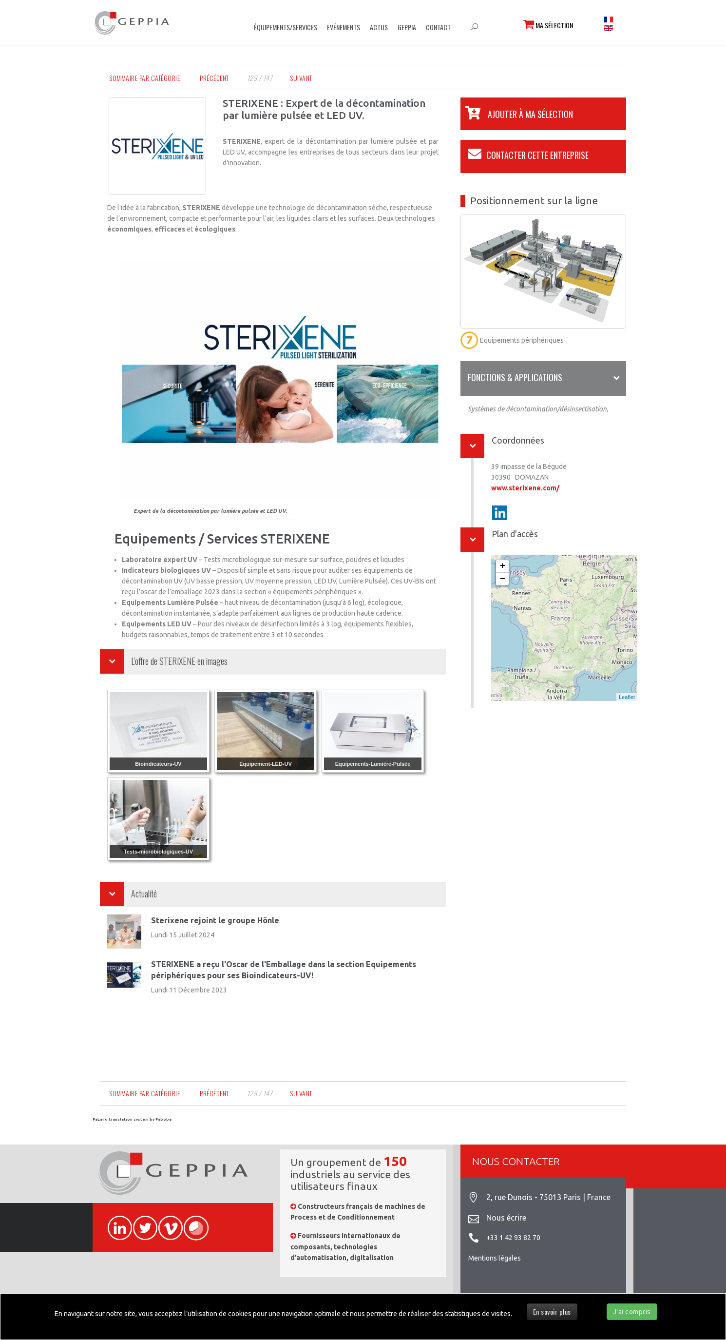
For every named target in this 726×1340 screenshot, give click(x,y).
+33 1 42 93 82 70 (513, 1238)
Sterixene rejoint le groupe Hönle (215, 920)
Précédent (214, 78)
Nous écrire (506, 1217)
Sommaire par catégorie (144, 78)
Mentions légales (494, 1258)
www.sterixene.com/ (525, 488)
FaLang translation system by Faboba (132, 1119)
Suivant (301, 78)
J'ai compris (632, 1312)
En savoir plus (552, 1311)
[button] (516, 114)
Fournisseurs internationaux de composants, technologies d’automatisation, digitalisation (345, 1247)
